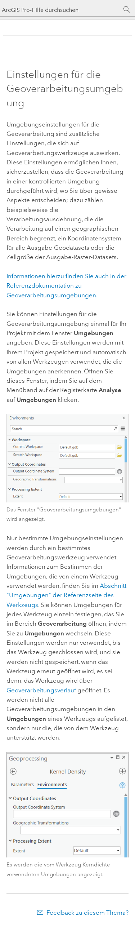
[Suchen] (127, 9)
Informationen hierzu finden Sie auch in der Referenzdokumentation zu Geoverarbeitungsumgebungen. (66, 285)
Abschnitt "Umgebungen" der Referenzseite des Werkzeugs (66, 595)
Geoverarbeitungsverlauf (41, 690)
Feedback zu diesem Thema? (87, 912)
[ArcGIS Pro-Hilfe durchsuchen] (60, 10)
